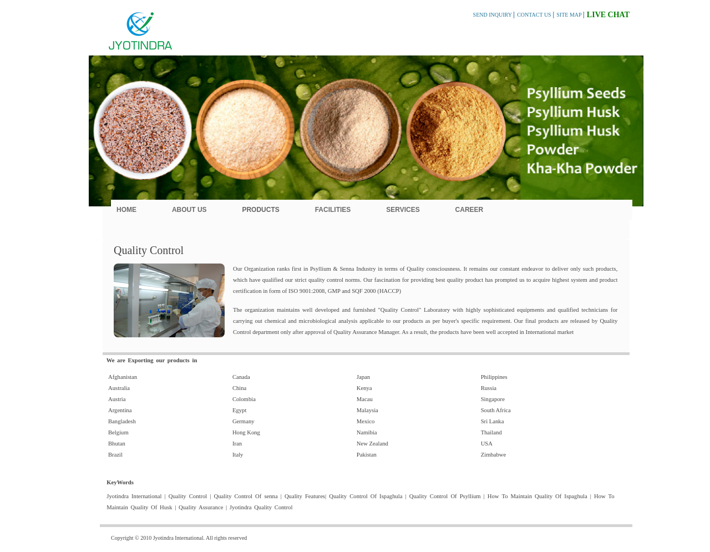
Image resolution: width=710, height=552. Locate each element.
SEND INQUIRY (493, 15)
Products (260, 210)
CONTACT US (534, 15)
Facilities (333, 210)
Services (402, 210)
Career (469, 210)
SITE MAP (569, 15)
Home (126, 210)
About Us (189, 210)
